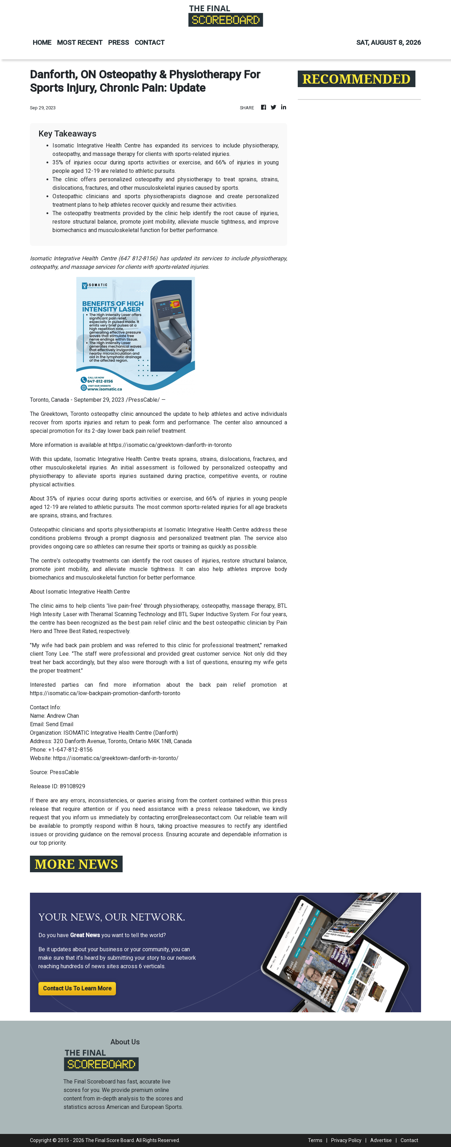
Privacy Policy (346, 1140)
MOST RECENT (80, 42)
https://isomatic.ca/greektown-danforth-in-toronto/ (116, 758)
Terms (315, 1140)
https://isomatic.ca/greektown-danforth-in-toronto (170, 445)
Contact (409, 1140)
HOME (42, 42)
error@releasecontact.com (198, 817)
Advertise (381, 1140)
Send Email (59, 724)
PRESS (118, 42)
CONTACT (150, 42)
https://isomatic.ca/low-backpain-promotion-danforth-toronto (105, 693)
